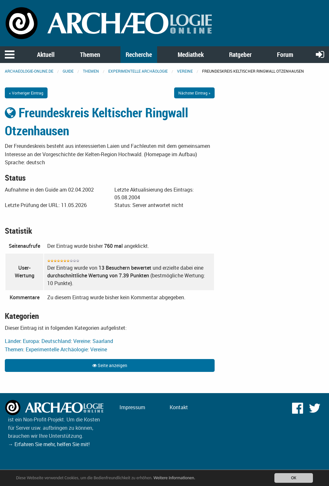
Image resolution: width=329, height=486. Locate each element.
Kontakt (179, 407)
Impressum (132, 407)
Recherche (139, 54)
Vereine (185, 71)
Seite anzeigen (109, 365)
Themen (90, 54)
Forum (285, 54)
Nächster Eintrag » (194, 92)
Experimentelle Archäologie (138, 71)
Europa (31, 341)
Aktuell (46, 54)
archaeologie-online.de (29, 71)
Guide (68, 71)
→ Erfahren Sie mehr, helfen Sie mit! (49, 444)
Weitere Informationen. (174, 478)
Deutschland (56, 341)
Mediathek (191, 54)
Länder (12, 341)
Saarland (103, 341)
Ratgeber (240, 54)
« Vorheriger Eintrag (26, 92)
